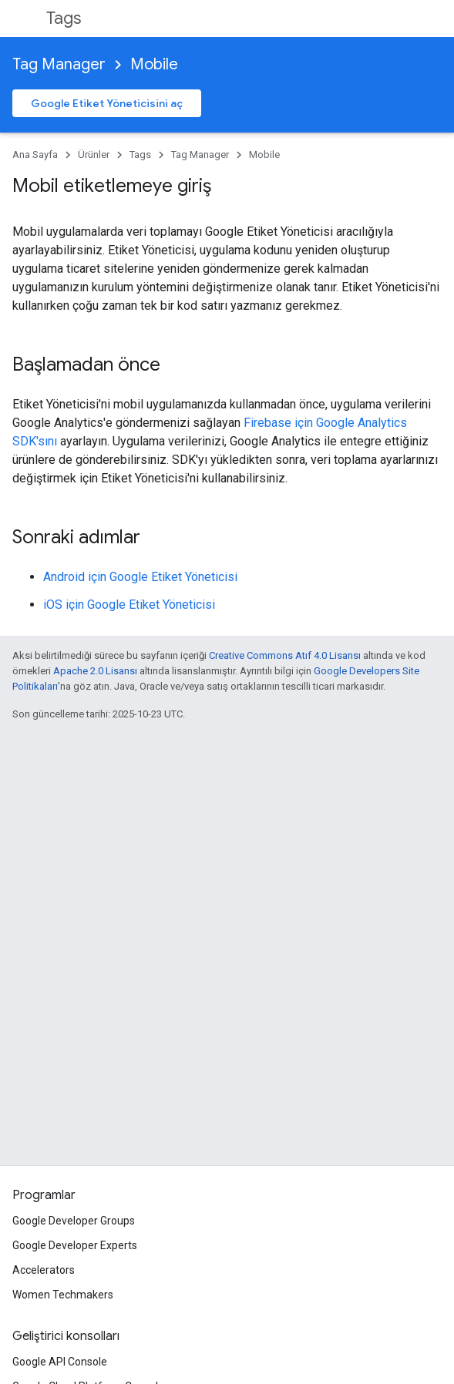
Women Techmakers (62, 1294)
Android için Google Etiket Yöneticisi (140, 576)
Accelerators (43, 1270)
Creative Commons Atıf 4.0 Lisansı (285, 655)
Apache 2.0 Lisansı (95, 671)
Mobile (154, 64)
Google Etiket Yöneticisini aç (107, 103)
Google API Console (59, 1361)
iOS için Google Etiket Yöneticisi (129, 604)
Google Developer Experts (74, 1245)
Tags (63, 18)
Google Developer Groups (73, 1220)
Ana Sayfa (35, 154)
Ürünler (93, 154)
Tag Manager (59, 64)
